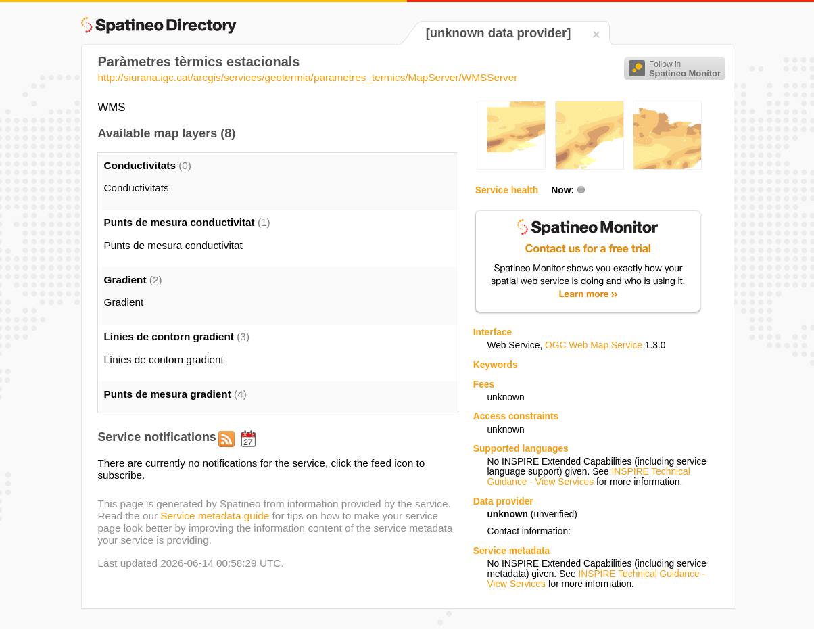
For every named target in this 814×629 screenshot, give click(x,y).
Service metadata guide (214, 515)
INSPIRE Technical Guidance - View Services (588, 477)
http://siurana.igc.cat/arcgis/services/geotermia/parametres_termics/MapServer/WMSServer (307, 77)
